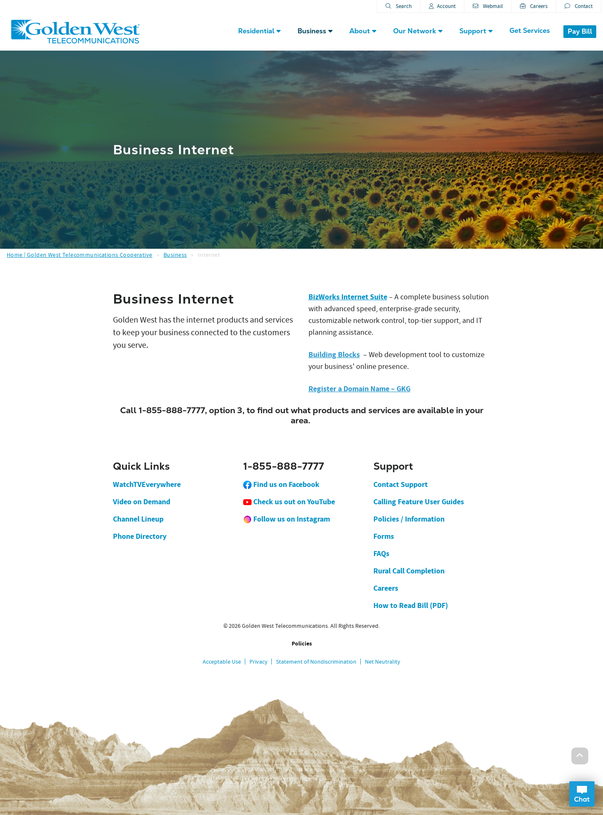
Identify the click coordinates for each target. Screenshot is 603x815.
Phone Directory (139, 536)
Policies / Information (409, 519)
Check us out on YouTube (289, 502)
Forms (383, 536)
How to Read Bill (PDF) (410, 605)
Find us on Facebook (281, 484)
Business (175, 254)
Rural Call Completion (409, 571)
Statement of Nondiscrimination (316, 661)
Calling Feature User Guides (418, 502)
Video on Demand (141, 502)
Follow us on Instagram (286, 519)
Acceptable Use (222, 661)
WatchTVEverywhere (147, 484)
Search (399, 6)
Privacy (258, 661)
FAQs (381, 554)
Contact (578, 6)
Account (442, 6)
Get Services (529, 30)
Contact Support (400, 484)
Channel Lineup (138, 519)
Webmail (488, 6)
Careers (533, 6)
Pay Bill (580, 31)
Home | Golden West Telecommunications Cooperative (80, 254)
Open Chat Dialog (582, 794)
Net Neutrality (382, 661)
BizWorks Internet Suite (347, 297)
